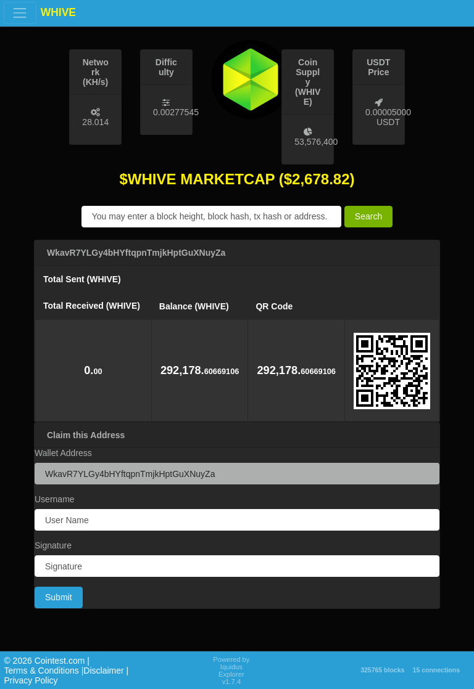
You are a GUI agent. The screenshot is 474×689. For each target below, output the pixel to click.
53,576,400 (316, 142)
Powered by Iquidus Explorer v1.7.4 (231, 670)
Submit (58, 597)
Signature (53, 545)
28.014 (95, 122)
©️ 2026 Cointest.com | (46, 661)
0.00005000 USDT (388, 117)
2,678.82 (320, 179)
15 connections (436, 670)
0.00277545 (176, 112)
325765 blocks (382, 670)
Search (368, 216)
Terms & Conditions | (43, 670)
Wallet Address (63, 453)
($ (285, 179)
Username (55, 499)
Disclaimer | (105, 670)
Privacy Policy (30, 680)
